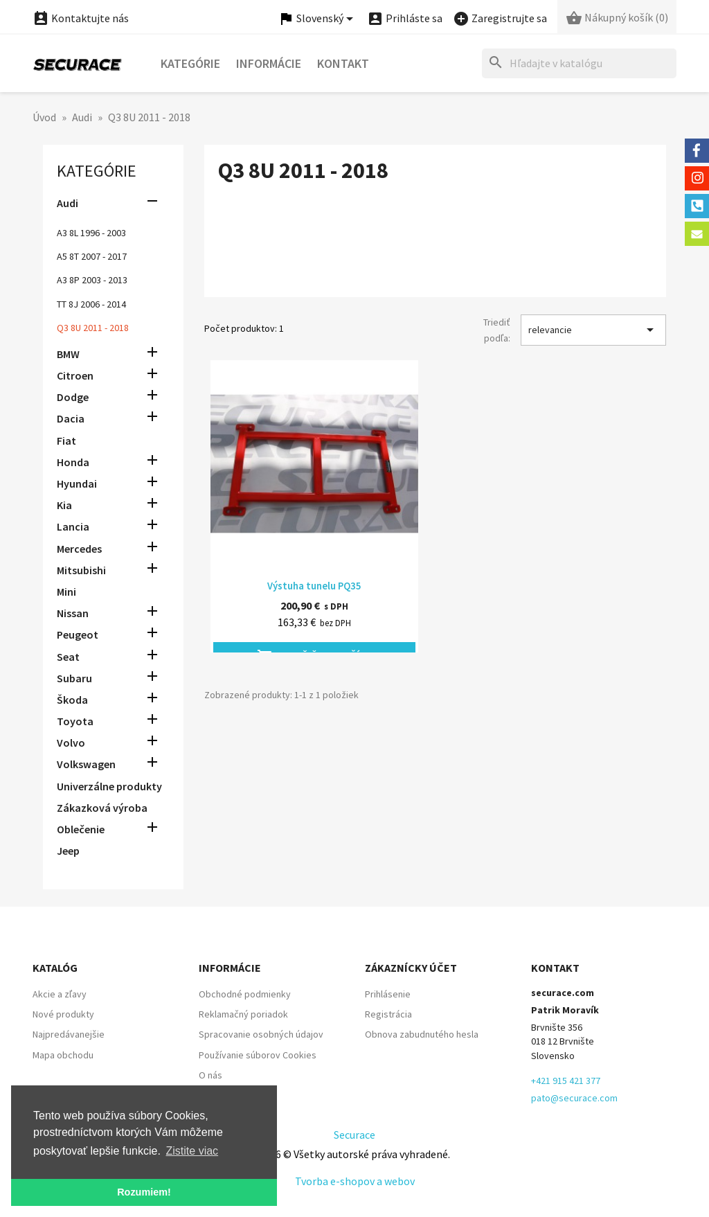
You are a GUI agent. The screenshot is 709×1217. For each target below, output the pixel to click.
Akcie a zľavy (60, 994)
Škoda (72, 700)
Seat (68, 657)
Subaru (74, 678)
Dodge (73, 397)
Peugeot (77, 634)
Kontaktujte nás (81, 18)
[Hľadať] (579, 63)
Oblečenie (81, 829)
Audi (67, 203)
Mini (66, 591)
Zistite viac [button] (192, 1151)
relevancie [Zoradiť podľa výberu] (593, 329)
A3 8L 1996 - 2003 (91, 232)
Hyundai (77, 483)
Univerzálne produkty (109, 786)
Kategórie (190, 63)
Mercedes (79, 549)
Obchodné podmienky (245, 994)
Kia (64, 505)
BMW (68, 354)
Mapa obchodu (63, 1055)
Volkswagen (86, 764)
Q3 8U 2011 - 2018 (93, 327)
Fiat (66, 440)
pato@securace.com (574, 1098)
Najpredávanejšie (69, 1034)
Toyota (75, 721)
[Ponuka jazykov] (318, 19)
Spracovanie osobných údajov (261, 1034)
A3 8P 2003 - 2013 (92, 280)
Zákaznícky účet (411, 968)
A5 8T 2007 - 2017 (92, 256)
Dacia (70, 418)
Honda (73, 462)
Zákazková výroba (102, 808)
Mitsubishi (81, 570)
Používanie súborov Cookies (257, 1055)
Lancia (73, 526)
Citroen (75, 375)
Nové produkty (63, 1014)
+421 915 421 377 (565, 1080)
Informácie (268, 63)
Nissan (73, 613)
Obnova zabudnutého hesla (421, 1034)
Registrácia (388, 1014)
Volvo (71, 742)
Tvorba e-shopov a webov (355, 1181)
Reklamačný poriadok (243, 1014)
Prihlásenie (388, 994)
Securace (354, 1135)
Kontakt (343, 63)
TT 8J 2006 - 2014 (91, 304)
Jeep (68, 851)
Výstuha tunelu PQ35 (314, 585)
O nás (210, 1075)
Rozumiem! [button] (144, 1192)
